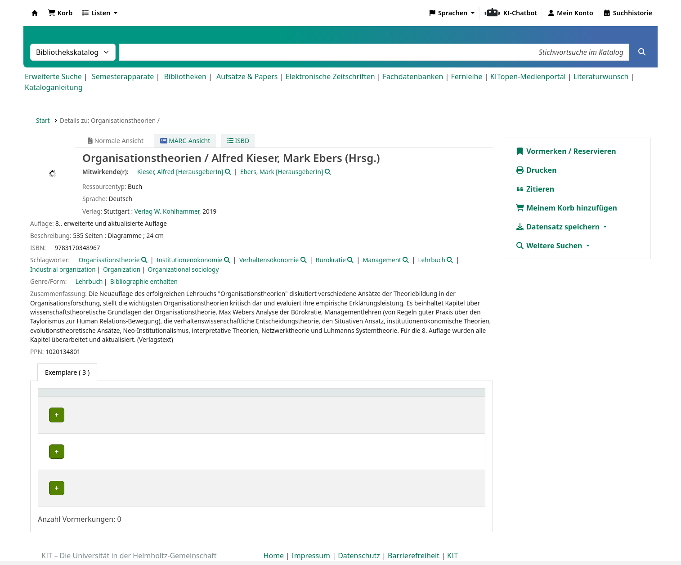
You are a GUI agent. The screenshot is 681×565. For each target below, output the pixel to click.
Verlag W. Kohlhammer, (167, 211)
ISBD (238, 140)
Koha (34, 13)
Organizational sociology (183, 269)
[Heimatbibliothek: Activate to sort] (88, 397)
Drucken (536, 170)
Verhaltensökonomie (269, 260)
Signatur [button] (316, 397)
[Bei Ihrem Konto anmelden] (570, 13)
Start (43, 120)
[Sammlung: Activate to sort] (169, 397)
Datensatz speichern (558, 227)
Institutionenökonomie (190, 260)
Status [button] (454, 397)
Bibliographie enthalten (144, 281)
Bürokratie (331, 260)
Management (382, 260)
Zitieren (534, 189)
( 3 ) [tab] (67, 372)
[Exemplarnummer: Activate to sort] (395, 397)
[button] (60, 13)
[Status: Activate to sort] (462, 397)
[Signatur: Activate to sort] (324, 397)
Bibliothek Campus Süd (81, 415)
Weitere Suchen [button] (549, 246)
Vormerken (541, 151)
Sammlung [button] (160, 397)
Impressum (310, 539)
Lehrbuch (431, 260)
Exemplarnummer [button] (384, 397)
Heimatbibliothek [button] (70, 397)
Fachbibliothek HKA (75, 479)
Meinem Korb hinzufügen (566, 208)
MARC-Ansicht (185, 140)
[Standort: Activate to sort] (250, 397)
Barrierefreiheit (413, 539)
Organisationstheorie (109, 260)
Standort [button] (218, 397)
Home (274, 539)
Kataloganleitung (54, 87)
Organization (121, 269)
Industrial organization (63, 269)
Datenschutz (359, 539)
